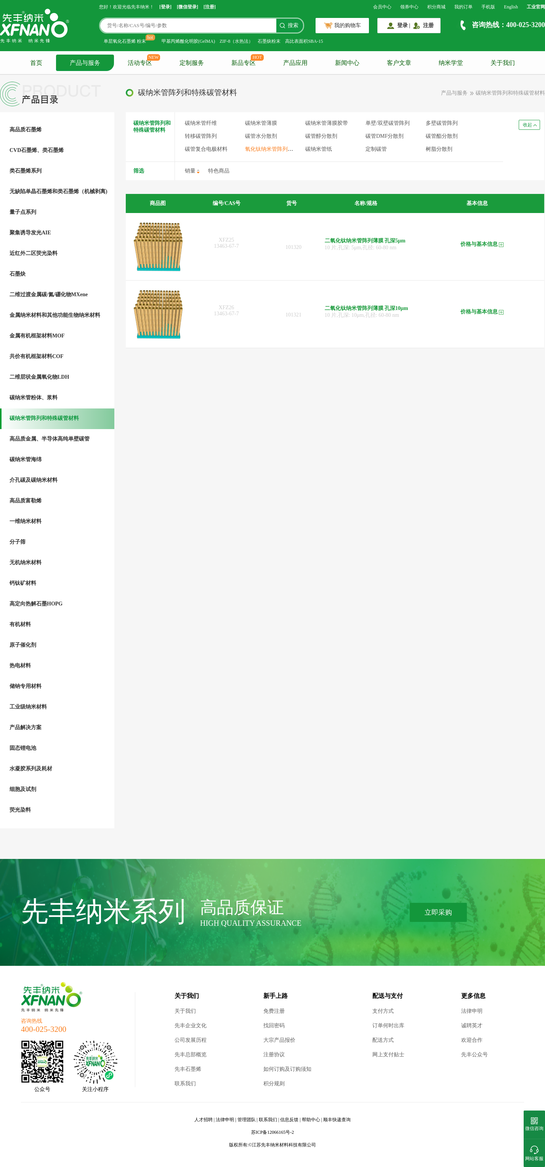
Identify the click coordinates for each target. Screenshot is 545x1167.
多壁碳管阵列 (442, 123)
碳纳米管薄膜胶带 (326, 123)
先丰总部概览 (191, 1054)
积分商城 (436, 7)
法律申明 (471, 1011)
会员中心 (382, 7)
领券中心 (409, 7)
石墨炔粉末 (269, 41)
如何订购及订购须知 (287, 1069)
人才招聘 (203, 1119)
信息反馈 (289, 1119)
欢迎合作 (471, 1040)
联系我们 (185, 1083)
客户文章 (399, 63)
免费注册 (274, 1011)
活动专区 (140, 63)
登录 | (403, 25)
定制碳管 (376, 149)
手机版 (488, 7)
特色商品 (218, 171)
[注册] (210, 7)
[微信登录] (187, 7)
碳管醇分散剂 (321, 136)
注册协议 (274, 1054)
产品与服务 (85, 63)
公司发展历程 (191, 1040)
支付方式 (383, 1011)
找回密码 (274, 1025)
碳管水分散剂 (261, 136)
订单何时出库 (388, 1025)
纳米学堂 (451, 63)
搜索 (293, 25)
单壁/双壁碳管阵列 (387, 123)
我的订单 (463, 7)
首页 (36, 63)
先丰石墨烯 (188, 1069)
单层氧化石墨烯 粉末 (125, 41)
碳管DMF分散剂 (384, 136)
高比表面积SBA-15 (304, 41)
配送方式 (383, 1040)
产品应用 (295, 63)
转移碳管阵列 (201, 136)
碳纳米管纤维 (201, 123)
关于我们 (502, 63)
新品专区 (243, 63)
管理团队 (246, 1119)
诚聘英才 (471, 1025)
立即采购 (438, 912)
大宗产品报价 (279, 1040)
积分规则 (274, 1083)
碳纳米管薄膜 (261, 123)
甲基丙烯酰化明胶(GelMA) (188, 41)
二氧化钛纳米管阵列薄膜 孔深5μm (365, 241)
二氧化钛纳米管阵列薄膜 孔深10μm (366, 308)
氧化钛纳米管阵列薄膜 (271, 149)
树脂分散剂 (439, 149)
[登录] (165, 7)
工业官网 (536, 7)
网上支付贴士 (388, 1054)
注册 (428, 25)
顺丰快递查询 (337, 1119)
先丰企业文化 (191, 1025)
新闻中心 (347, 63)
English (511, 7)
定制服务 (192, 63)
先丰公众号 (474, 1054)
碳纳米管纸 (318, 149)
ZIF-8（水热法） (236, 41)
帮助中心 (311, 1119)
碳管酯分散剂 (442, 136)
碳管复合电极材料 (206, 149)
